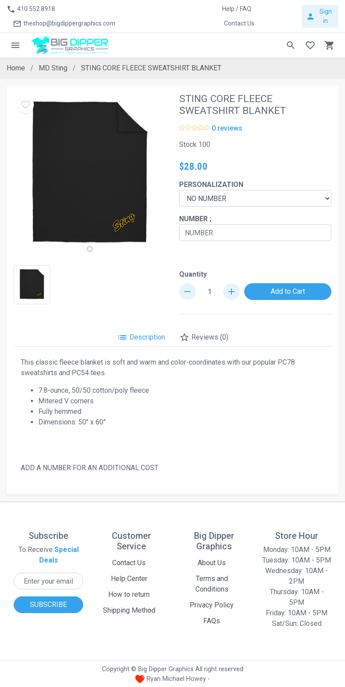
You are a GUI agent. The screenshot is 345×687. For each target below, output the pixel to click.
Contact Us (129, 563)
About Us (212, 563)
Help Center (129, 578)
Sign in (319, 16)
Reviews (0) (203, 337)
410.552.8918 (31, 9)
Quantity (193, 274)
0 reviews (227, 128)
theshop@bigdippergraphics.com (64, 23)
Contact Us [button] (239, 23)
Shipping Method (129, 610)
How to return (129, 594)
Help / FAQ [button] (236, 8)
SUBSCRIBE (48, 604)
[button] (90, 249)
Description (141, 337)
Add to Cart (288, 291)
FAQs (211, 621)
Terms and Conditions (211, 583)
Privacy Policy (212, 605)
